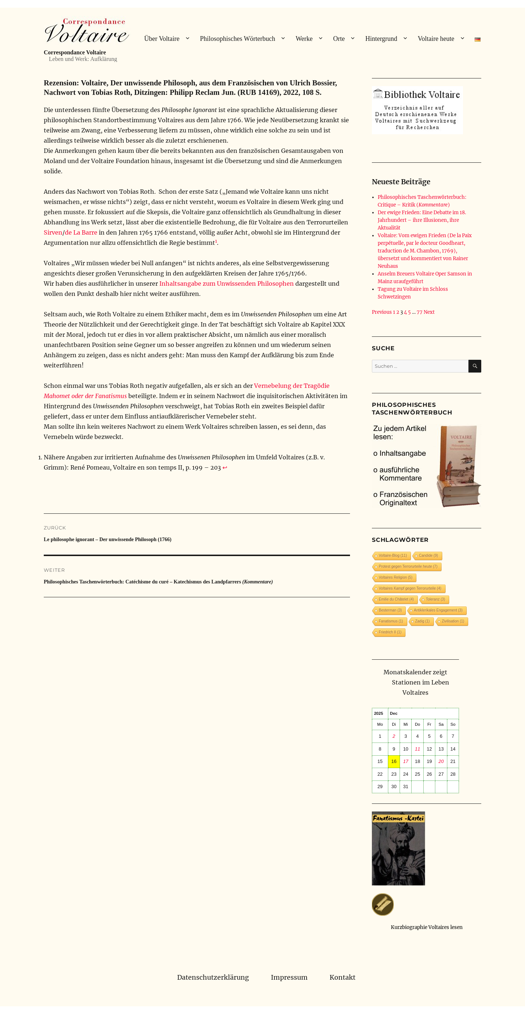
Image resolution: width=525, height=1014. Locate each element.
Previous (382, 312)
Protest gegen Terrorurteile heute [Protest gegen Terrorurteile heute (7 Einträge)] (408, 566)
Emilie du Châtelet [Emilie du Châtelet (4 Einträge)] (396, 599)
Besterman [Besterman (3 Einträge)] (390, 610)
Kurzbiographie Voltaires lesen (427, 927)
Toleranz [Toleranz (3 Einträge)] (435, 599)
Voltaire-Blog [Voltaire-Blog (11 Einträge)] (393, 556)
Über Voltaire (161, 38)
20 (441, 761)
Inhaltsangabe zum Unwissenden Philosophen (226, 283)
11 (417, 749)
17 (405, 761)
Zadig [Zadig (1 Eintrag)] (422, 621)
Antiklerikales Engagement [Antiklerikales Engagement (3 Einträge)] (438, 610)
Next (429, 312)
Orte (339, 38)
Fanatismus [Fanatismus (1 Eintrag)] (391, 621)
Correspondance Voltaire (75, 52)
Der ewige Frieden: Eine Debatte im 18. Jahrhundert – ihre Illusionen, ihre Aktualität (422, 220)
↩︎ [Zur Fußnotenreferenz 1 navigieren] (224, 467)
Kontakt (342, 977)
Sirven (53, 232)
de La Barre (81, 232)
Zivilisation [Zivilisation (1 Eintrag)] (453, 621)
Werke (304, 38)
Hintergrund (381, 38)
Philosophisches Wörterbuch (237, 38)
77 (420, 312)
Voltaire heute (436, 38)
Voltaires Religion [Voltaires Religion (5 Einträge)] (395, 577)
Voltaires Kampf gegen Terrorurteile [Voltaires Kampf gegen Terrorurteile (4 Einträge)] (410, 588)
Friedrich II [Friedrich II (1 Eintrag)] (390, 632)
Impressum (289, 977)
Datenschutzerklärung (213, 977)
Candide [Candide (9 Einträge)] (428, 556)
